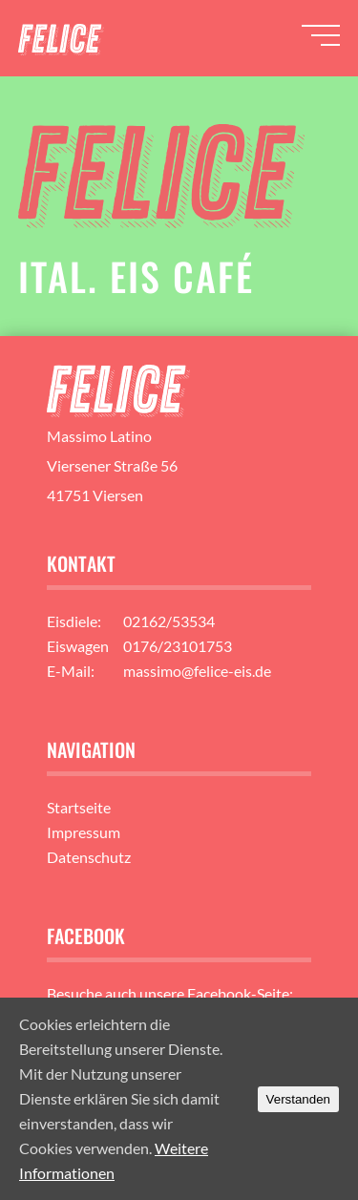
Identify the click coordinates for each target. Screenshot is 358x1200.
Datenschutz (89, 857)
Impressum (83, 832)
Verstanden (298, 1099)
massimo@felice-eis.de (197, 671)
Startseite (79, 807)
